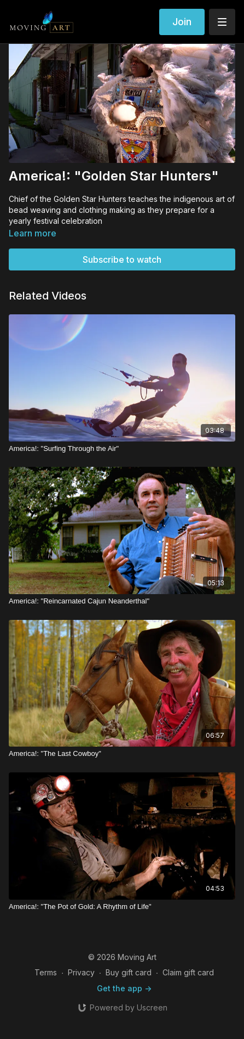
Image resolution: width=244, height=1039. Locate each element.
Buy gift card (129, 972)
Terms (45, 972)
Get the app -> (124, 988)
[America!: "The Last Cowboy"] (122, 753)
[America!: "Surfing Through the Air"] (122, 448)
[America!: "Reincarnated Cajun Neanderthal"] (122, 601)
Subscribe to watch (122, 259)
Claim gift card (188, 972)
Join (181, 21)
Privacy (81, 972)
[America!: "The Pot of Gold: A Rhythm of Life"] (122, 906)
